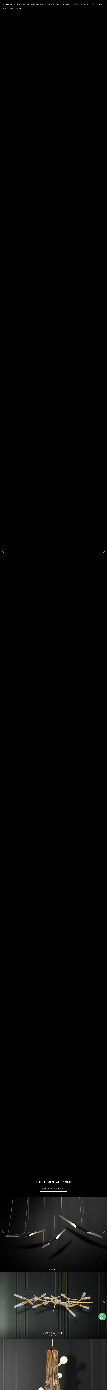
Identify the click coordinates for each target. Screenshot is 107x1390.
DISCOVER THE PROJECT (53, 1189)
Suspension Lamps (38, 4)
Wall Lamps (97, 4)
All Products (9, 4)
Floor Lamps (85, 4)
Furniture (19, 9)
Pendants (65, 4)
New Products (23, 4)
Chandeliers (53, 4)
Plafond (74, 4)
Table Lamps (8, 9)
